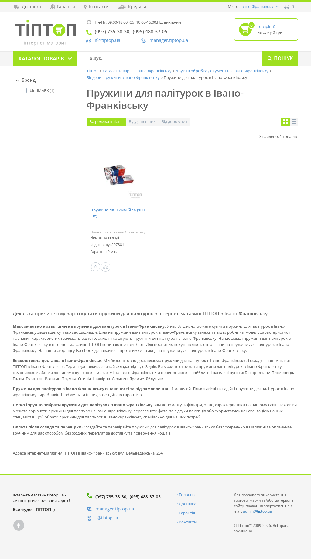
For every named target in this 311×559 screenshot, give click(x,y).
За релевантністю (106, 121)
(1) (42, 90)
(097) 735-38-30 (110, 496)
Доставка (187, 503)
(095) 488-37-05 (145, 496)
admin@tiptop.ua (257, 511)
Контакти (188, 522)
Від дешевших (142, 121)
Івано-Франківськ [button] (256, 6)
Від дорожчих (174, 121)
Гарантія (187, 513)
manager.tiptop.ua (168, 40)
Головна (187, 494)
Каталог (41, 58)
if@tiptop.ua (106, 517)
